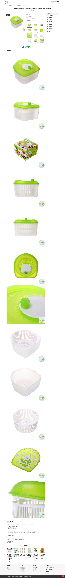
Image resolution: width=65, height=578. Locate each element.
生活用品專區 (49, 30)
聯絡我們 (8, 568)
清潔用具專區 (49, 28)
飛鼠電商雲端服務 (27, 576)
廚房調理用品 (18, 5)
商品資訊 (32, 10)
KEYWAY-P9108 (25, 5)
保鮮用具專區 (49, 26)
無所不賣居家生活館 (10, 5)
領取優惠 (56, 573)
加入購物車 (29, 20)
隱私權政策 (35, 570)
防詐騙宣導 (35, 571)
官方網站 (8, 569)
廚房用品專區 (49, 24)
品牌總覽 (48, 31)
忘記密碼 (34, 568)
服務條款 (34, 569)
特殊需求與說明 (50, 15)
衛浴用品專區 (49, 17)
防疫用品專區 (49, 19)
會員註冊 (34, 567)
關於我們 (8, 567)
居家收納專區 (49, 21)
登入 (38, 567)
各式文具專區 (49, 22)
